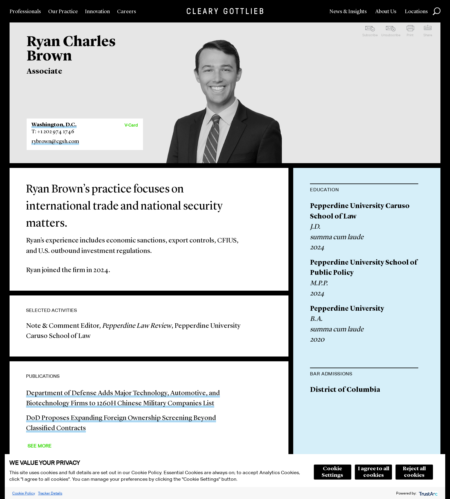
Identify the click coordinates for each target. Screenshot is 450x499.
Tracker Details (50, 493)
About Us (385, 11)
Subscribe (370, 35)
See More (39, 446)
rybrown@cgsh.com (55, 141)
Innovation (97, 11)
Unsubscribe (390, 35)
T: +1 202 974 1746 (52, 131)
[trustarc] (427, 493)
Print (410, 35)
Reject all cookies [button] (414, 472)
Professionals (25, 11)
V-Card (131, 125)
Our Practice (63, 11)
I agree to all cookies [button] (373, 472)
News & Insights (348, 11)
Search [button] (436, 11)
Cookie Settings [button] (332, 472)
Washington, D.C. (54, 125)
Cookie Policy (23, 493)
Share (427, 35)
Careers (126, 11)
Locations (416, 11)
